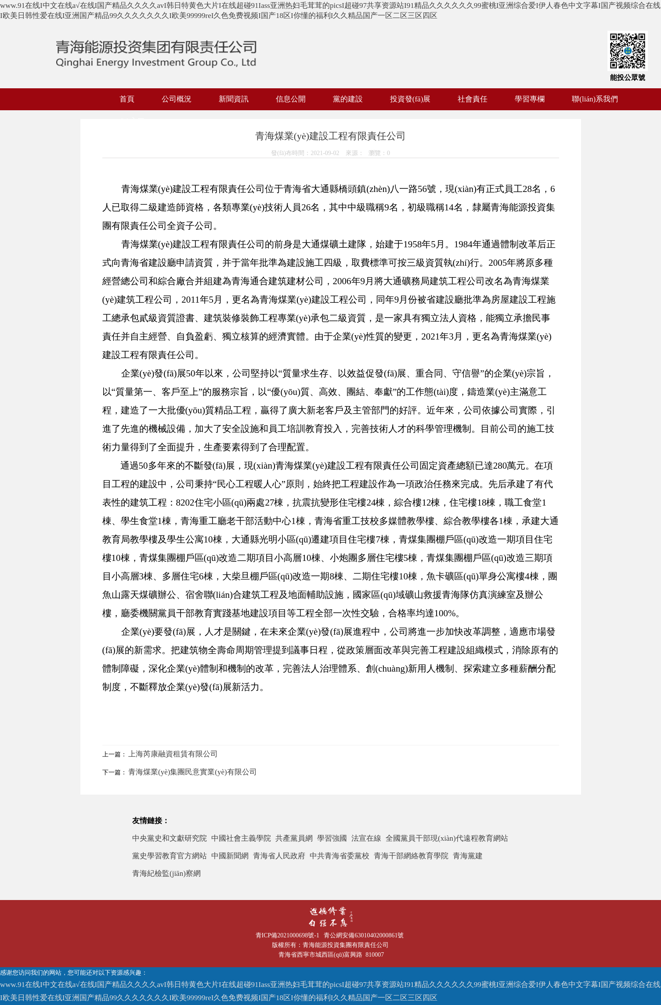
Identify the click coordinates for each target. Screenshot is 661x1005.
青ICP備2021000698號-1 (289, 935)
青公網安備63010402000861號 (365, 935)
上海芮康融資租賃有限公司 (173, 754)
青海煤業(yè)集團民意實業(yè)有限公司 (192, 772)
